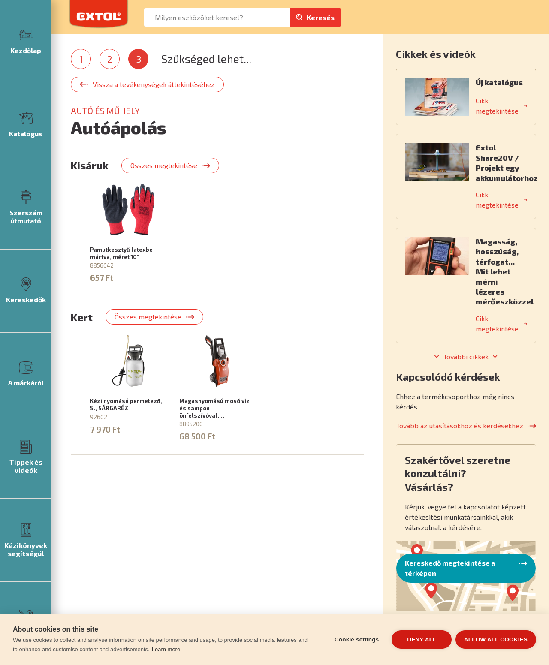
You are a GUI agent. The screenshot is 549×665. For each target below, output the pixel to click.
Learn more (166, 649)
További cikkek (466, 357)
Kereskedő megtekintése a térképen (450, 568)
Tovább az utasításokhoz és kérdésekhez (459, 425)
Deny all (421, 639)
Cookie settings (356, 639)
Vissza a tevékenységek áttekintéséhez (154, 84)
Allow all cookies (496, 639)
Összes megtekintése (163, 165)
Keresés (321, 17)
